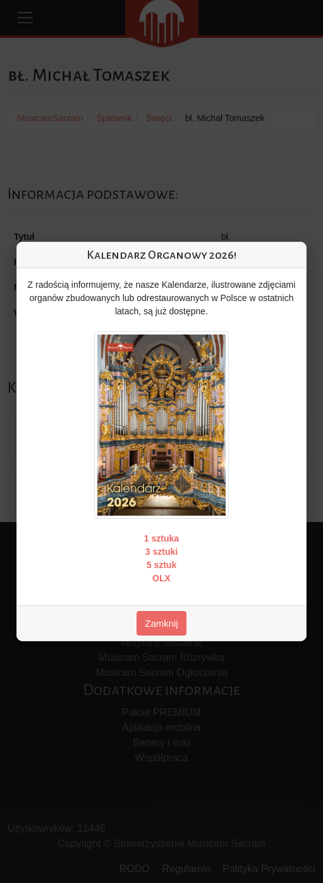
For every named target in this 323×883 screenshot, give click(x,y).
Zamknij (161, 623)
